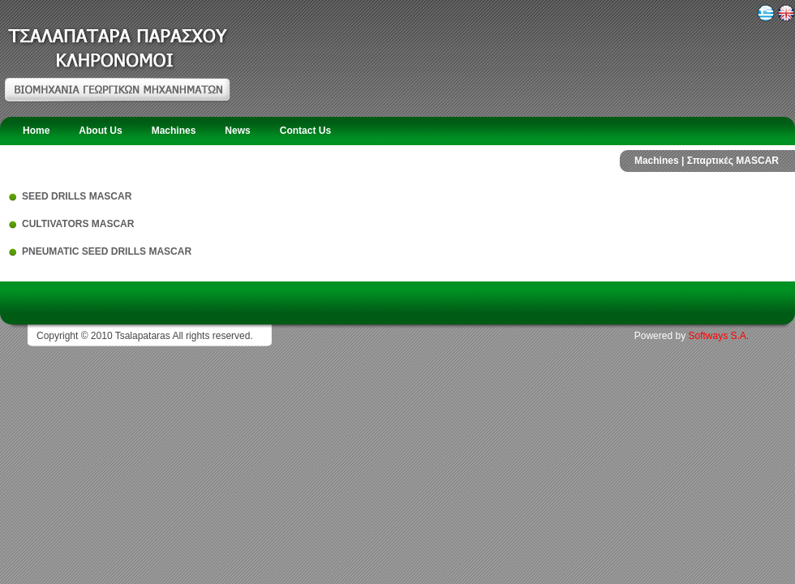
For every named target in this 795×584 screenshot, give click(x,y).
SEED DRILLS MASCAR (76, 196)
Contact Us (305, 130)
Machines (174, 130)
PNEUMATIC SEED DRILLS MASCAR (106, 251)
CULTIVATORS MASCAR (78, 224)
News (237, 130)
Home (36, 130)
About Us (100, 130)
